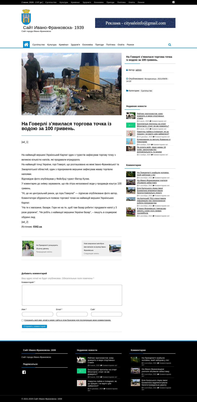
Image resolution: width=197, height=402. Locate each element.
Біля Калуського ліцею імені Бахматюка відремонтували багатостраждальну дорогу (150, 190)
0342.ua (37, 226)
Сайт (93, 309)
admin (139, 70)
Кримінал (75, 2)
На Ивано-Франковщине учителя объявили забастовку (152, 181)
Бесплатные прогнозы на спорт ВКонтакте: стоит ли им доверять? (153, 125)
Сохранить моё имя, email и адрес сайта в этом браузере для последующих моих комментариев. (67, 320)
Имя (24, 309)
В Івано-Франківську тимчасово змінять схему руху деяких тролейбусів (151, 210)
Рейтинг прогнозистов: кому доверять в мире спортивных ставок (150, 115)
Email (59, 309)
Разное (141, 2)
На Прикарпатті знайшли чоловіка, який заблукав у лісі (153, 173)
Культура (64, 2)
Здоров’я (87, 2)
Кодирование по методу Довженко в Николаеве (153, 140)
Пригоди (110, 2)
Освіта (132, 2)
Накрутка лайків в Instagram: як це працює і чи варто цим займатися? (153, 132)
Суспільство (50, 2)
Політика (121, 2)
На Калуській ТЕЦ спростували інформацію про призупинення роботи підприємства (151, 200)
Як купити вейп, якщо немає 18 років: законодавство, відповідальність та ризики (151, 149)
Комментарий (28, 282)
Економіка (98, 2)
